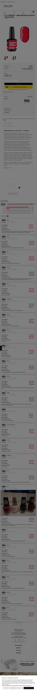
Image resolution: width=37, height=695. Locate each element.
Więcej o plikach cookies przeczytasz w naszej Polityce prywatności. (16, 685)
